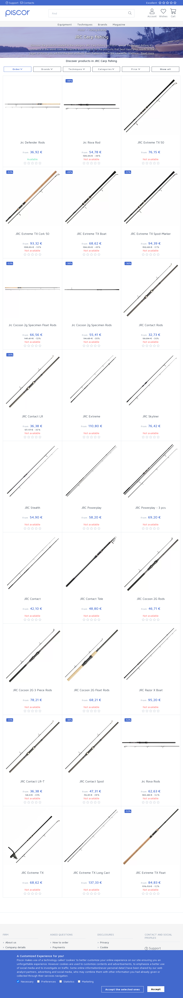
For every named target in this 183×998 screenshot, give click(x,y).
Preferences (48, 981)
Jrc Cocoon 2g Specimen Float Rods (32, 325)
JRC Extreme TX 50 (150, 142)
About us (10, 942)
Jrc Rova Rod (91, 142)
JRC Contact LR (32, 416)
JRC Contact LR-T (32, 781)
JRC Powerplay (91, 507)
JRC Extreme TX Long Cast (91, 872)
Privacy (104, 942)
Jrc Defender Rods (32, 142)
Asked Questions (61, 934)
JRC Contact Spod (91, 781)
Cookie (104, 947)
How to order (60, 942)
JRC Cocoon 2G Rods (151, 598)
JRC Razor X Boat (151, 690)
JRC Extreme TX (32, 872)
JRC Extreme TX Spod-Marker (151, 233)
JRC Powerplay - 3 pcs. (150, 507)
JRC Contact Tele (91, 598)
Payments (59, 947)
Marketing (88, 981)
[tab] (20, 936)
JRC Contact (32, 598)
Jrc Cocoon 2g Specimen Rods (92, 325)
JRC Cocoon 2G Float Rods (91, 690)
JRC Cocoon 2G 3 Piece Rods (32, 690)
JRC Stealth (32, 507)
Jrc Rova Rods (150, 781)
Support (12, 2)
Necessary (27, 981)
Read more (147, 53)
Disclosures (105, 934)
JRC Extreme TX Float (151, 872)
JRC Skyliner (150, 416)
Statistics (68, 981)
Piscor (81, 29)
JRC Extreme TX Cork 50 (32, 233)
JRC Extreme (91, 416)
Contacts (27, 2)
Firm (5, 934)
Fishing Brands (97, 29)
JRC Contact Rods (151, 325)
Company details (15, 947)
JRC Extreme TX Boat (91, 233)
